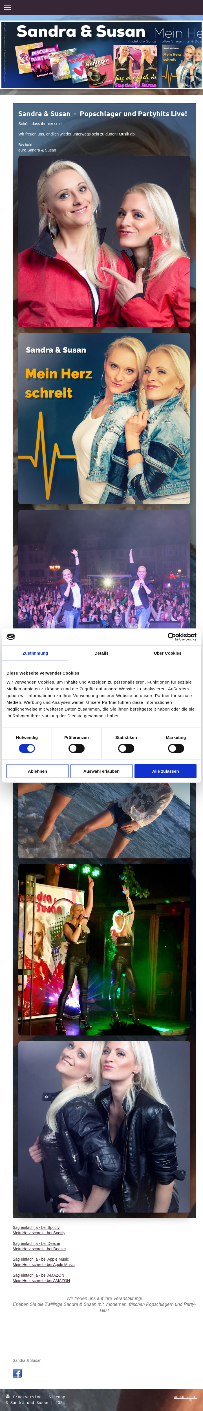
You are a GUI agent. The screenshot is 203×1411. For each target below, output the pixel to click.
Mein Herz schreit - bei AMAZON (41, 1280)
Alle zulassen (165, 770)
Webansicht (185, 1397)
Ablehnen (37, 770)
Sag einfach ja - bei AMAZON (38, 1275)
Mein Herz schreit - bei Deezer (39, 1249)
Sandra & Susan (27, 1360)
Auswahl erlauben (101, 770)
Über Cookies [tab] (168, 653)
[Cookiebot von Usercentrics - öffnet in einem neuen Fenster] (172, 637)
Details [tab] (101, 653)
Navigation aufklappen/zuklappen (101, 7)
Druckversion (25, 1397)
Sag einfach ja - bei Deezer (36, 1243)
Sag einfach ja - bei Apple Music (41, 1259)
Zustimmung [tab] (35, 653)
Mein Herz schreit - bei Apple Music (43, 1264)
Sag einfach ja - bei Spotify (36, 1227)
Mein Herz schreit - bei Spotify (39, 1233)
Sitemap (56, 1397)
